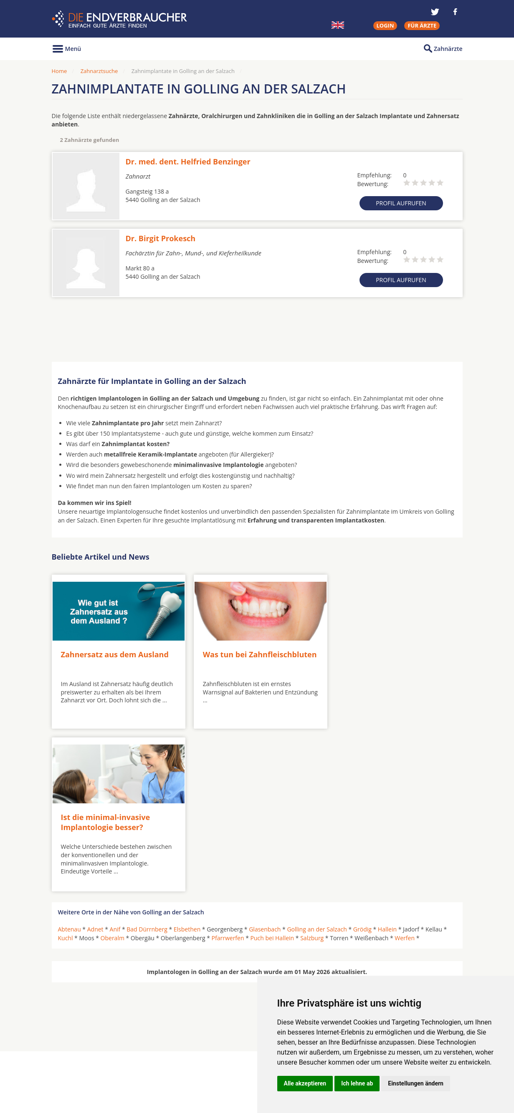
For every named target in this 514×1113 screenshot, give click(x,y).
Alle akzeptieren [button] (305, 1083)
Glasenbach (265, 763)
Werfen (405, 772)
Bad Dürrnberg (147, 763)
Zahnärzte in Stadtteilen (154, 1068)
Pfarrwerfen (228, 772)
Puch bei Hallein (272, 772)
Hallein (387, 763)
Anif (115, 763)
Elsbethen (187, 763)
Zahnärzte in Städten (165, 1055)
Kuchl (65, 772)
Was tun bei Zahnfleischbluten (230, 656)
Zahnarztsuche (99, 71)
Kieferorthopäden (82, 1074)
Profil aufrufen (401, 203)
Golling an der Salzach (317, 763)
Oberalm (112, 772)
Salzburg (312, 772)
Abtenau (69, 763)
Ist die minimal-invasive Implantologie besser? (376, 656)
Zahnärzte (448, 49)
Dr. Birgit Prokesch (161, 238)
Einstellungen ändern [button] (415, 1083)
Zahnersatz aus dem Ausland (115, 651)
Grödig (362, 763)
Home (59, 71)
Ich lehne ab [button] (357, 1083)
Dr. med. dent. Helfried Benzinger (188, 161)
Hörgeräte (230, 1055)
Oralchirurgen (77, 1055)
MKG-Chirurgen (79, 1065)
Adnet (95, 763)
